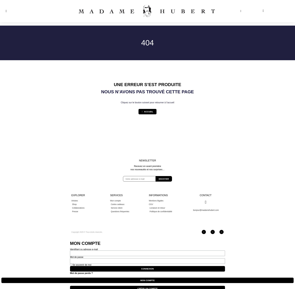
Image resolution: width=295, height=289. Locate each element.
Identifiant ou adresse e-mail (84, 249)
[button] (6, 11)
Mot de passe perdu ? (81, 273)
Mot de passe (76, 257)
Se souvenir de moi (80, 265)
